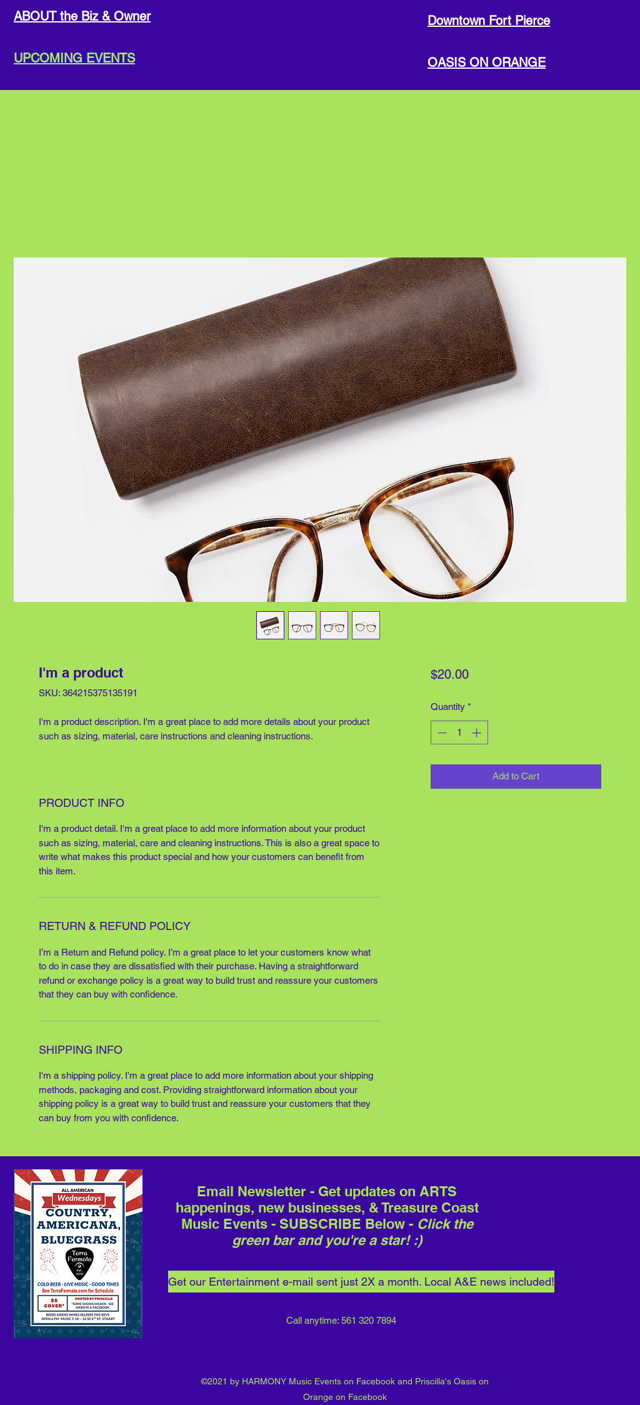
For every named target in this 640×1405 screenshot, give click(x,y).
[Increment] (477, 732)
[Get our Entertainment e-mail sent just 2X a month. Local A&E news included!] (361, 1281)
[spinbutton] (459, 732)
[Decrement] (440, 732)
